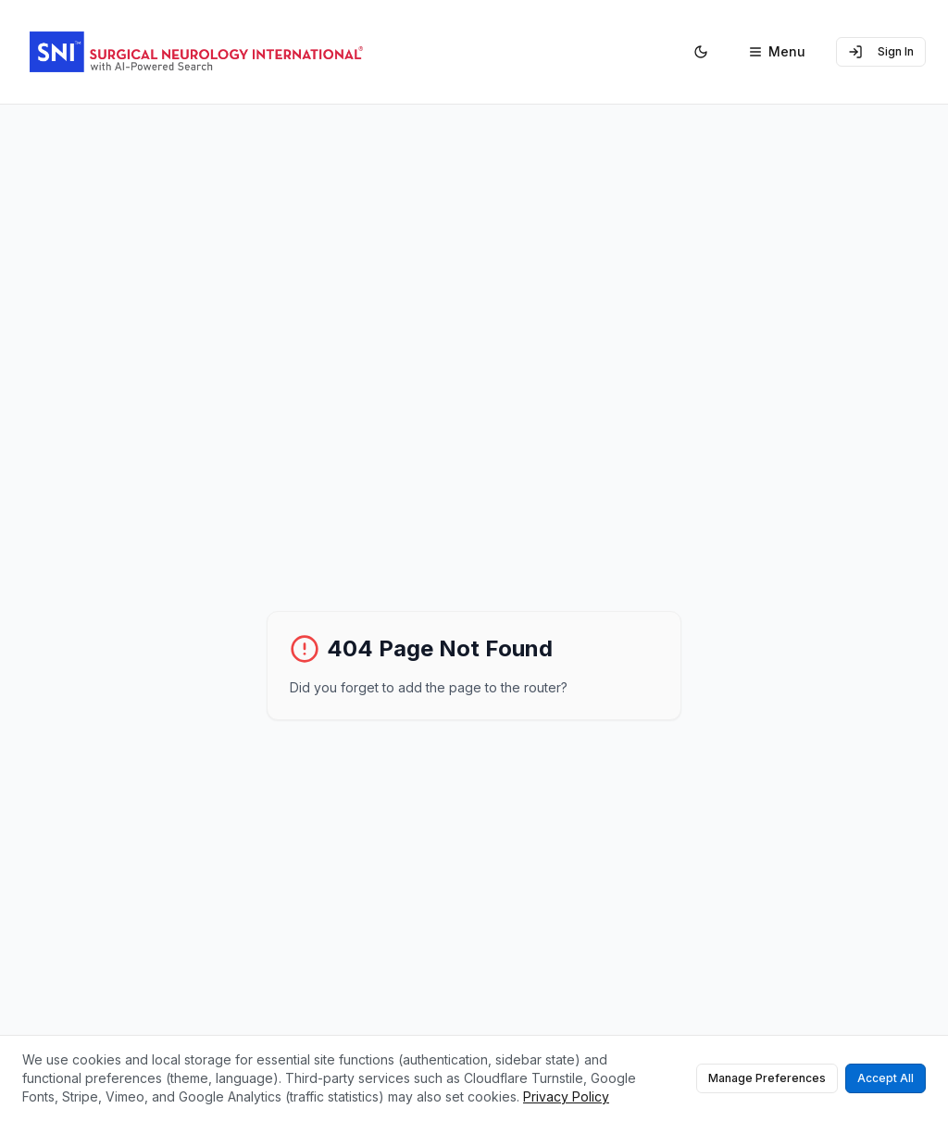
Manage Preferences (767, 1078)
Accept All (885, 1078)
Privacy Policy (566, 1096)
